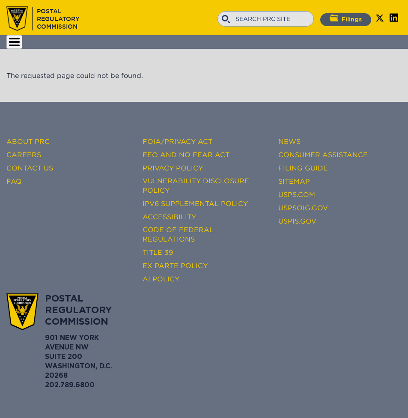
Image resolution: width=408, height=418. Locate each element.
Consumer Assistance (323, 154)
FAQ (14, 181)
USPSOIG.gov (303, 208)
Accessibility (169, 217)
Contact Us (29, 168)
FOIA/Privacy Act (177, 141)
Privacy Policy (173, 168)
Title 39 (158, 252)
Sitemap (294, 181)
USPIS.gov (297, 221)
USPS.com (296, 194)
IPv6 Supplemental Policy (195, 203)
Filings (346, 18)
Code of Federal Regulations (178, 234)
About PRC (28, 141)
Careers (23, 154)
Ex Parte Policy (175, 265)
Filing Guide (303, 168)
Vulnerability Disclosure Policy (196, 185)
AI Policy (161, 279)
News (289, 141)
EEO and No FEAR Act (186, 154)
